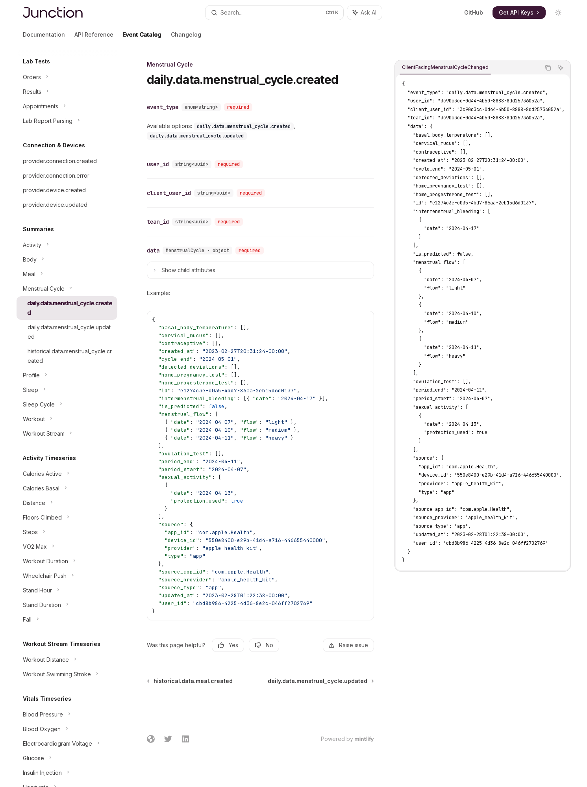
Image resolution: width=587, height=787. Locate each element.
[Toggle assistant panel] (364, 13)
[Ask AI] (561, 68)
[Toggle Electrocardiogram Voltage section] (67, 744)
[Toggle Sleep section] (67, 390)
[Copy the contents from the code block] (548, 68)
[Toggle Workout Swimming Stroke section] (67, 674)
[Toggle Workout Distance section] (67, 660)
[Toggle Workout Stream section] (67, 434)
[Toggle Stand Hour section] (67, 590)
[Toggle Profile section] (67, 375)
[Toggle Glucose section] (67, 758)
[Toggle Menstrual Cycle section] (67, 289)
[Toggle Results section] (67, 92)
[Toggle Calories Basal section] (67, 488)
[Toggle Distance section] (67, 503)
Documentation (44, 37)
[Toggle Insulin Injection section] (67, 773)
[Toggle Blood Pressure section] (67, 714)
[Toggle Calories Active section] (67, 474)
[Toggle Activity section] (67, 245)
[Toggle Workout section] (67, 419)
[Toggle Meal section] (67, 274)
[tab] (445, 67)
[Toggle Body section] (67, 259)
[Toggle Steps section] (67, 532)
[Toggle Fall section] (67, 620)
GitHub (473, 12)
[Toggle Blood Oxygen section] (67, 729)
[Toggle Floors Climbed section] (67, 517)
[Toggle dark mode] (558, 12)
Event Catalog (142, 37)
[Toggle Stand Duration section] (67, 605)
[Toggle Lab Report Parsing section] (67, 121)
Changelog (186, 37)
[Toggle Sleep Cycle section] (67, 404)
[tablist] (468, 67)
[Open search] (274, 13)
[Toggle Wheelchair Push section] (67, 576)
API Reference (93, 37)
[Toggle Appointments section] (67, 106)
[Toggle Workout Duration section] (67, 561)
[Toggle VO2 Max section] (67, 547)
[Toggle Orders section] (67, 77)
